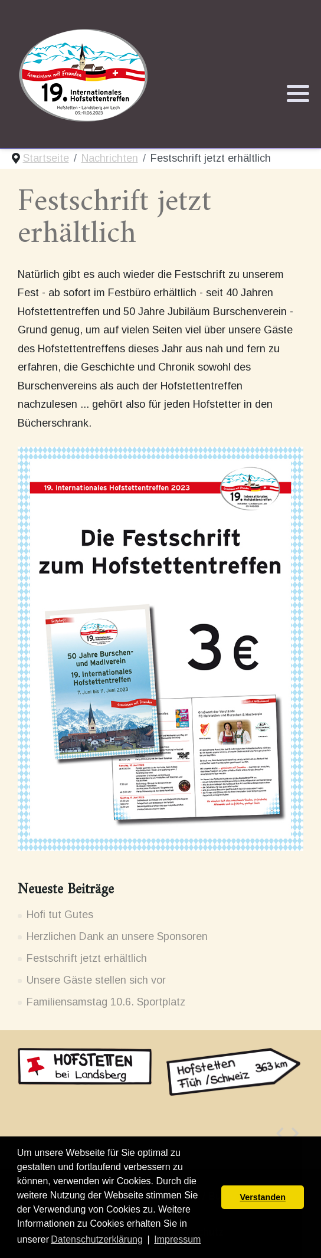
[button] (298, 94)
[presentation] (280, 1133)
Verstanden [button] (263, 1197)
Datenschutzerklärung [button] (97, 1239)
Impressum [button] (177, 1239)
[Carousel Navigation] (160, 1133)
